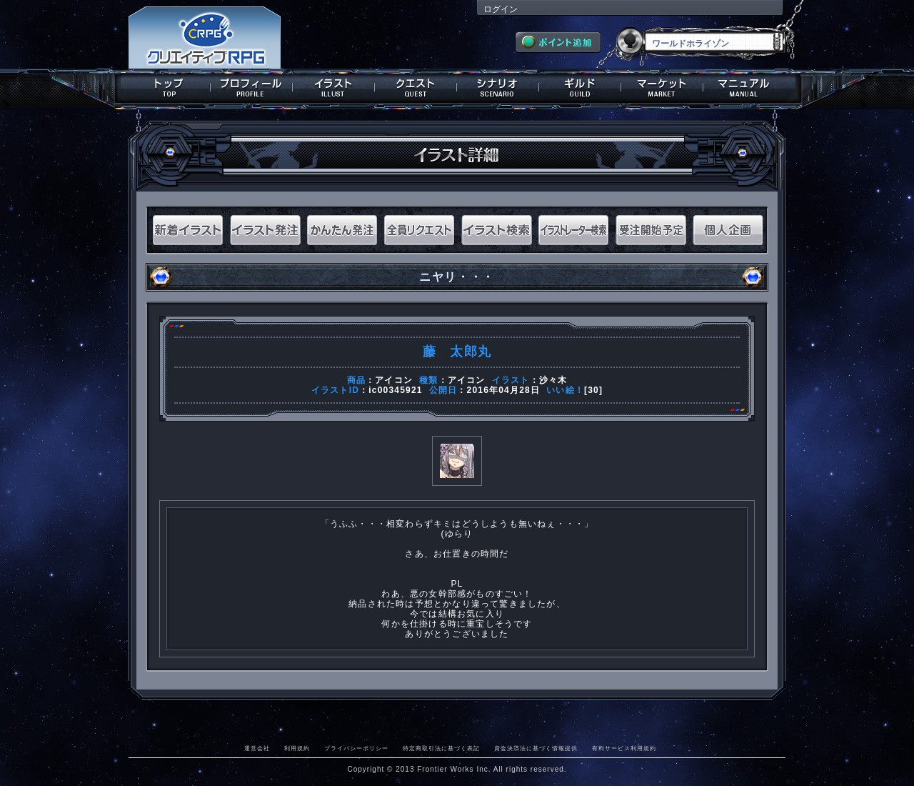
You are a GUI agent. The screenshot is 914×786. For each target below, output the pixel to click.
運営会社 (257, 748)
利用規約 (297, 748)
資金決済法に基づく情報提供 (536, 748)
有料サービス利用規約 (624, 748)
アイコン (394, 380)
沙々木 (553, 380)
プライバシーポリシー (356, 748)
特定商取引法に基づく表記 (441, 748)
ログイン (500, 9)
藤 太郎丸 (457, 351)
